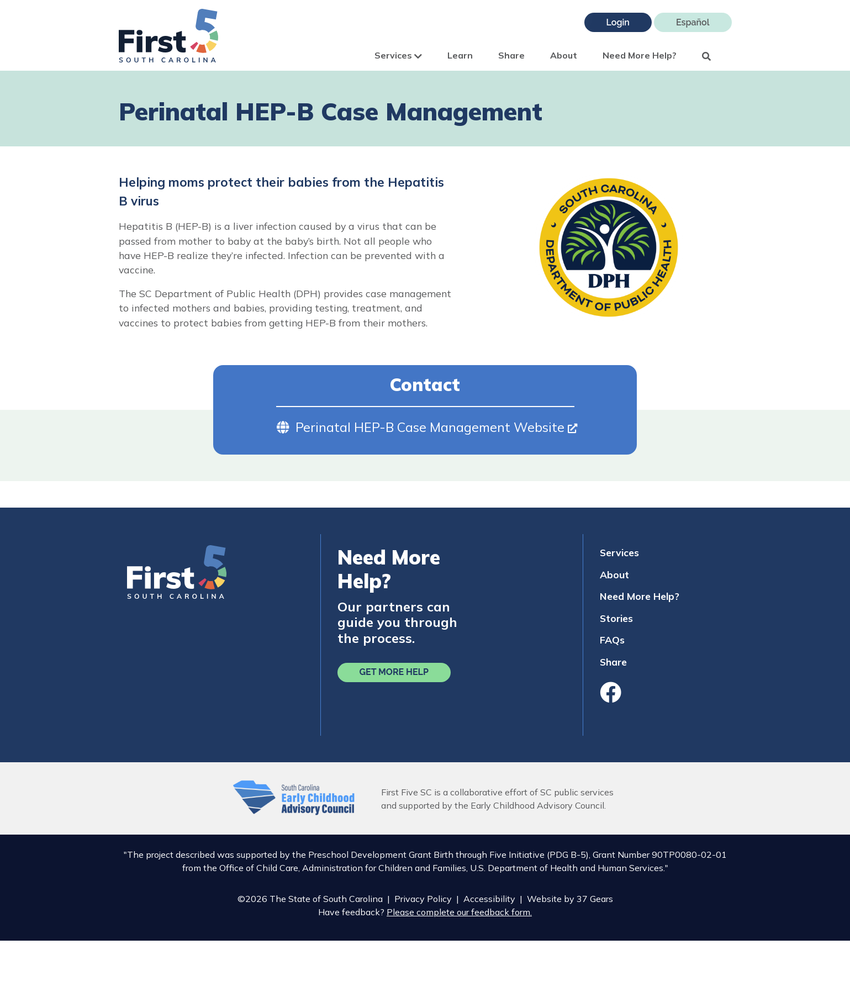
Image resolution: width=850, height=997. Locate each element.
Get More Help (394, 672)
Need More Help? (640, 55)
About (563, 55)
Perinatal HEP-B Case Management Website (436, 427)
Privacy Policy (423, 898)
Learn (460, 55)
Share (511, 55)
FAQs (612, 640)
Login (618, 22)
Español (693, 22)
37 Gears (595, 898)
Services (398, 55)
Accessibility (489, 898)
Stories (616, 618)
